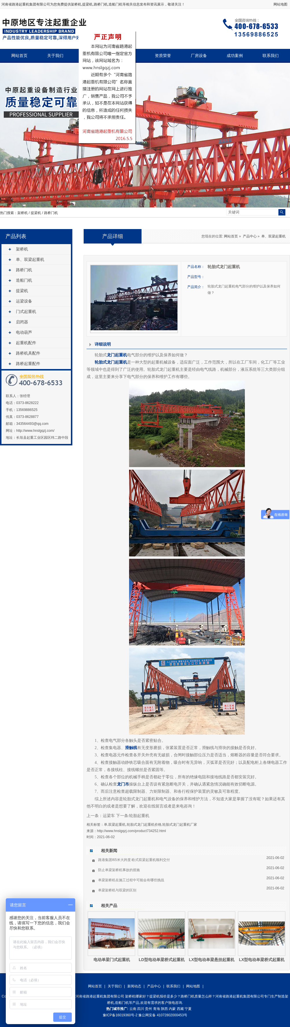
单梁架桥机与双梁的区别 (117, 890)
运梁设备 (24, 301)
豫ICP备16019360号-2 (120, 1015)
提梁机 (36, 213)
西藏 (180, 1009)
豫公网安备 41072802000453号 (162, 1015)
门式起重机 (26, 311)
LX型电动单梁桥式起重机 (262, 959)
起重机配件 (26, 342)
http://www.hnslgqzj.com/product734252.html (131, 831)
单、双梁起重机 (30, 259)
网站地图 (280, 4)
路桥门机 (51, 213)
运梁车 (109, 816)
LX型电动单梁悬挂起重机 (212, 959)
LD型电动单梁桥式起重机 (162, 959)
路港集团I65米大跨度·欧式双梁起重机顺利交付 (134, 860)
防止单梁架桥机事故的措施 (119, 870)
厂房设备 (199, 56)
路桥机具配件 (28, 353)
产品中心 (250, 236)
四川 (140, 1009)
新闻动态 (134, 986)
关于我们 (55, 56)
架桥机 (76, 4)
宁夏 (188, 1009)
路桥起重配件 (28, 363)
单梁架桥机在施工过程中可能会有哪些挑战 (131, 880)
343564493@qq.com (32, 424)
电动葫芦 (24, 332)
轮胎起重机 (139, 816)
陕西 (164, 1009)
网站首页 (19, 56)
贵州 (148, 1009)
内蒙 (172, 1009)
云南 (132, 1009)
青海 (156, 1009)
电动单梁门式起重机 (111, 959)
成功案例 (235, 56)
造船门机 (24, 280)
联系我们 (271, 56)
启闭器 (22, 322)
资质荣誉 (163, 56)
